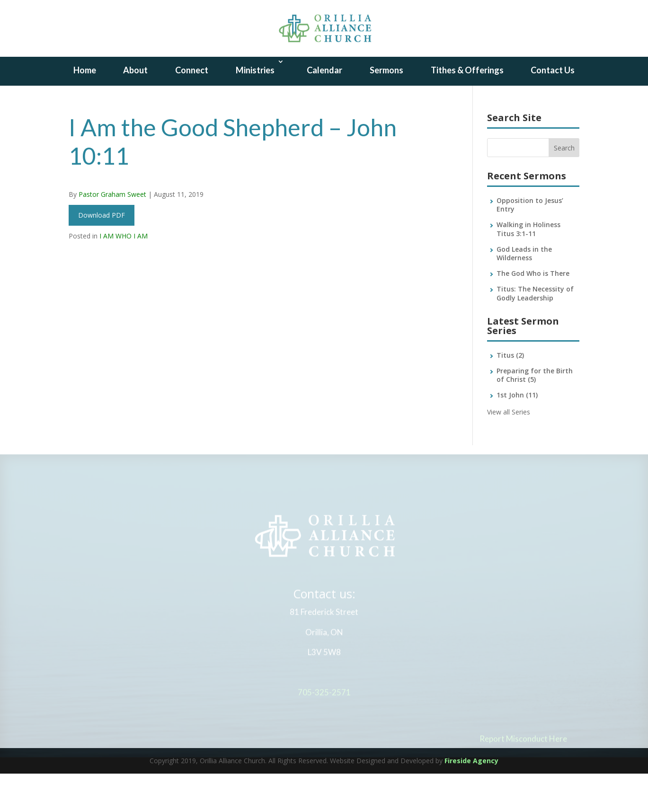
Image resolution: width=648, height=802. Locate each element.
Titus (510, 383)
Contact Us (553, 98)
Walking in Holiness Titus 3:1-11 (528, 257)
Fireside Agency (471, 788)
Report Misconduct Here (523, 769)
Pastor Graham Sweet (112, 222)
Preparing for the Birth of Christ (535, 403)
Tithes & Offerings (467, 98)
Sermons (386, 98)
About (135, 98)
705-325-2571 (324, 723)
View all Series (508, 440)
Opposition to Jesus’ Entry (530, 233)
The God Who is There (533, 301)
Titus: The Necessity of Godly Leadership (535, 321)
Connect (191, 98)
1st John (517, 423)
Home (84, 98)
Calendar (324, 98)
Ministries (255, 98)
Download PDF (101, 243)
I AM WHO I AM (123, 264)
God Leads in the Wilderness (524, 282)
